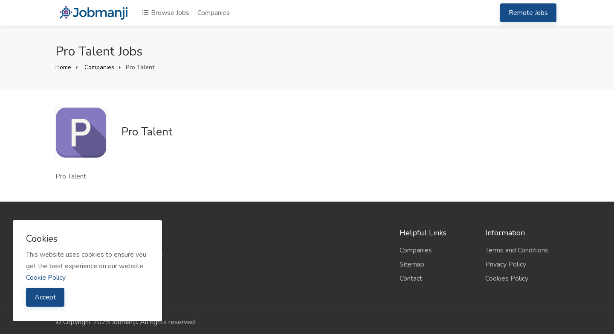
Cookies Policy (506, 278)
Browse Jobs (165, 13)
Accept (45, 297)
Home (63, 67)
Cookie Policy (46, 277)
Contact (411, 278)
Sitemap (412, 264)
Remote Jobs (528, 13)
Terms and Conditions (516, 250)
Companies (213, 13)
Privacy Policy (505, 264)
